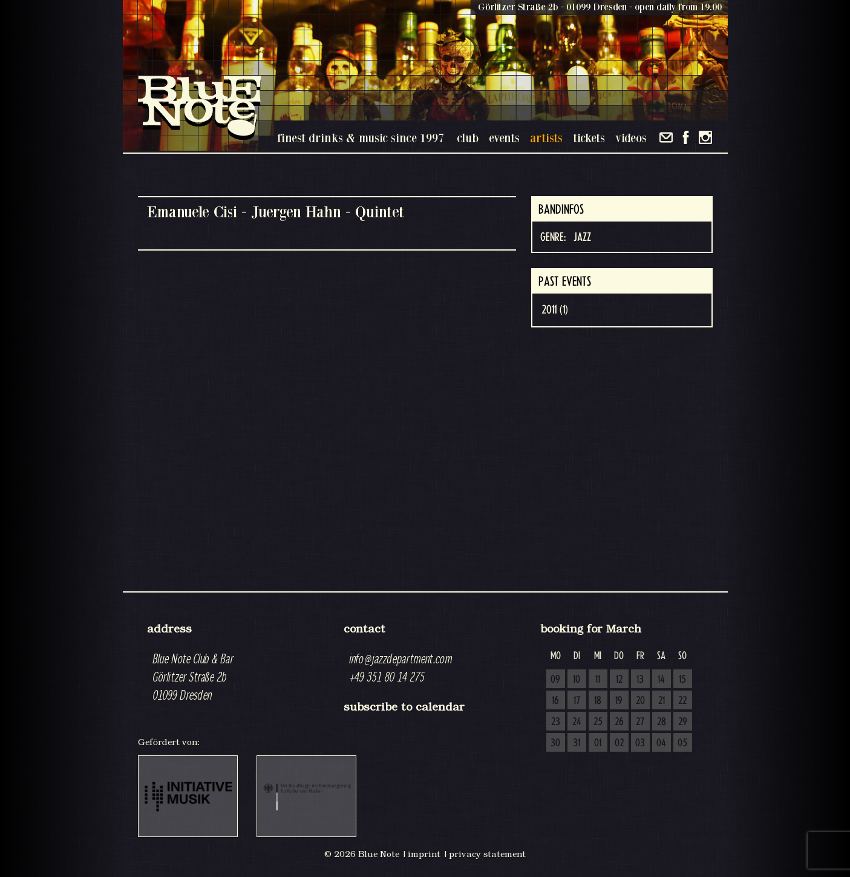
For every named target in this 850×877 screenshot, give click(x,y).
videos (631, 138)
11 (597, 679)
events (504, 138)
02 (619, 743)
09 (555, 679)
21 (661, 700)
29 (682, 722)
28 (661, 722)
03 (640, 743)
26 (619, 722)
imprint (424, 854)
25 (598, 722)
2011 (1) (554, 310)
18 (597, 700)
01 (597, 743)
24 (576, 722)
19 (619, 700)
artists (546, 138)
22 (682, 700)
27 (640, 722)
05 (682, 743)
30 (555, 743)
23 (555, 722)
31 (576, 743)
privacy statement (487, 854)
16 (555, 700)
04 (661, 743)
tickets (589, 138)
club (468, 138)
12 (619, 679)
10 (576, 679)
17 (577, 700)
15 (682, 679)
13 (640, 679)
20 (640, 700)
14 (661, 679)
